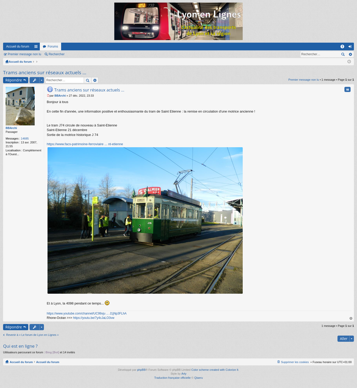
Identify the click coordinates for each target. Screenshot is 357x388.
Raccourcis (37, 47)
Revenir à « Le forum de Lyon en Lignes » (32, 334)
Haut (351, 318)
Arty (183, 373)
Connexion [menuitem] (351, 47)
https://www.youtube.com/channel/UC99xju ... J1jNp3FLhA (87, 313)
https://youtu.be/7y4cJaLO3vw (93, 318)
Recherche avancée (350, 54)
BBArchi (11, 128)
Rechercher (56, 54)
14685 (25, 138)
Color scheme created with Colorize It (214, 369)
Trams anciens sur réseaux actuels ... (44, 72)
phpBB (141, 369)
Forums (53, 46)
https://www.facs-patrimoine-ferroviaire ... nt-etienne (85, 144)
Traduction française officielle (172, 377)
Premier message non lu (24, 54)
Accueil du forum (17, 46)
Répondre (13, 80)
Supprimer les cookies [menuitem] (295, 362)
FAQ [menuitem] (344, 47)
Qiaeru (198, 377)
